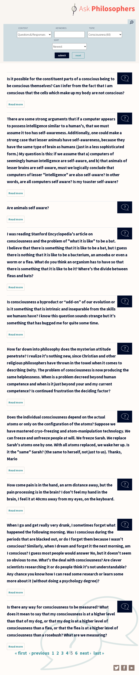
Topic (92, 28)
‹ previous (39, 653)
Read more (16, 105)
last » (98, 653)
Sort (56, 40)
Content (23, 28)
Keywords (61, 28)
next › (85, 653)
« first (21, 653)
